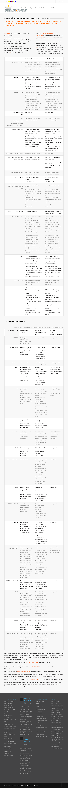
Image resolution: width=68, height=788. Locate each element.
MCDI (10, 52)
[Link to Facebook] (54, 1)
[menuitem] (7, 8)
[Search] (12, 18)
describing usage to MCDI (36, 679)
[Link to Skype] (62, 1)
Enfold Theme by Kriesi (32, 785)
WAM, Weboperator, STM (23, 671)
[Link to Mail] (57, 1)
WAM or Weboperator (32, 662)
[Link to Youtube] (59, 1)
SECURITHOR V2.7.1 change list (27, 700)
